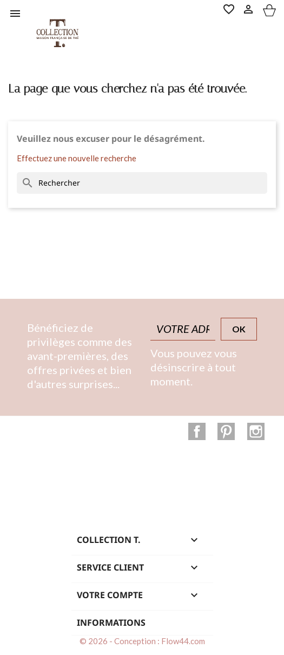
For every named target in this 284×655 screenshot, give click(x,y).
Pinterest (226, 431)
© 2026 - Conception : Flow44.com (142, 641)
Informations (111, 622)
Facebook (197, 431)
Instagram (256, 431)
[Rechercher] (142, 183)
